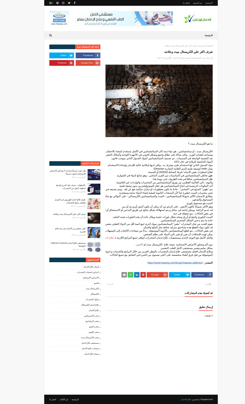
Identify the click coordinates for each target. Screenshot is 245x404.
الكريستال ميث (83, 288)
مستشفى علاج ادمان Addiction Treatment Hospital (59, 244)
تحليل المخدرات (83, 299)
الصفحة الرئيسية (197, 46)
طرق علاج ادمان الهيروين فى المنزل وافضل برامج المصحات (61, 201)
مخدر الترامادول (83, 321)
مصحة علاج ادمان (83, 354)
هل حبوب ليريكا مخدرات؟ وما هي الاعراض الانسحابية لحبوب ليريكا (59, 172)
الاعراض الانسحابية (82, 277)
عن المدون (189, 3)
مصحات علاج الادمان (81, 348)
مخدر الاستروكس (83, 316)
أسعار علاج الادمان (82, 267)
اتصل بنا (177, 3)
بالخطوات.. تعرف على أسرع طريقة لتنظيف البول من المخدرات (62, 186)
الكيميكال (86, 294)
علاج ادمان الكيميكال (81, 305)
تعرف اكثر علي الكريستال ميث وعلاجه (61, 214)
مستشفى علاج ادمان (81, 343)
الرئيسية (200, 3)
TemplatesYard (198, 399)
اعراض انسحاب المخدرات (79, 272)
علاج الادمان (85, 310)
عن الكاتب (55, 399)
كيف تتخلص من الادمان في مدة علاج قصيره (62, 230)
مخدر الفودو (85, 332)
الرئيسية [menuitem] (200, 35)
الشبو (88, 283)
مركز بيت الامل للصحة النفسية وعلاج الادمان (183, 58)
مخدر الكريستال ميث (81, 337)
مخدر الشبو (85, 326)
